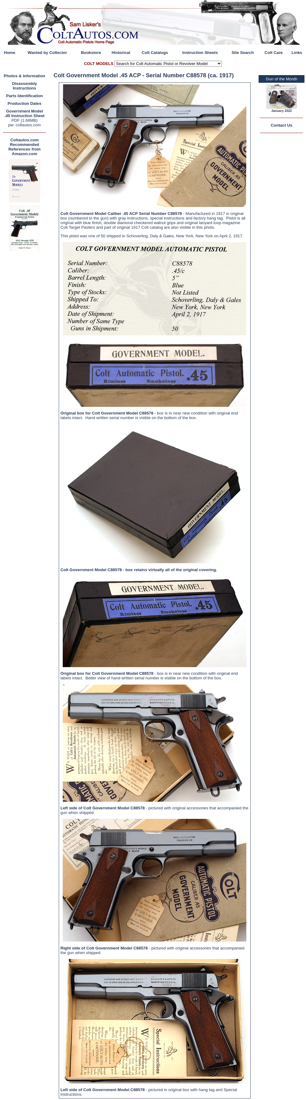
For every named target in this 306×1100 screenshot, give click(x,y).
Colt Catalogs (155, 52)
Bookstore (91, 52)
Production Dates (24, 103)
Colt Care (274, 52)
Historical (121, 52)
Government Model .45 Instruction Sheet (24, 113)
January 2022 (281, 111)
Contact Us (281, 125)
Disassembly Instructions (24, 85)
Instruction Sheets (200, 52)
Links (297, 52)
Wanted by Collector (47, 52)
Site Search (243, 52)
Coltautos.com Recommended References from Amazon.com (24, 147)
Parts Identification (24, 96)
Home (9, 52)
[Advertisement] (26, 345)
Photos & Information (24, 76)
